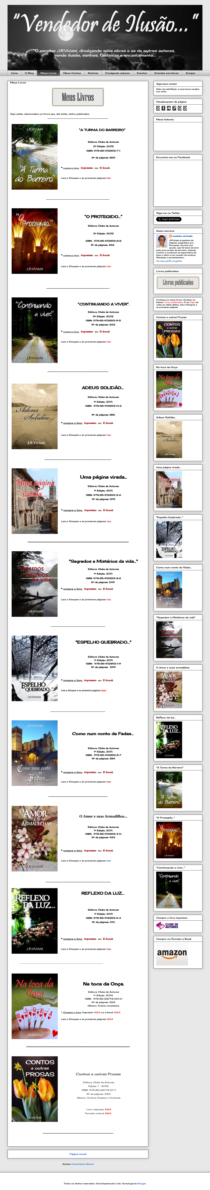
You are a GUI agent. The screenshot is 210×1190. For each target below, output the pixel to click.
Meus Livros (48, 73)
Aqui (108, 861)
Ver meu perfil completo (169, 261)
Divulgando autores (117, 73)
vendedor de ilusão (182, 236)
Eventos (142, 73)
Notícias (93, 73)
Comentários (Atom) (82, 1164)
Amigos (190, 73)
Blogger (142, 1183)
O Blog (29, 73)
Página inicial (78, 1154)
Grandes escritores (166, 73)
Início (14, 73)
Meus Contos (72, 73)
